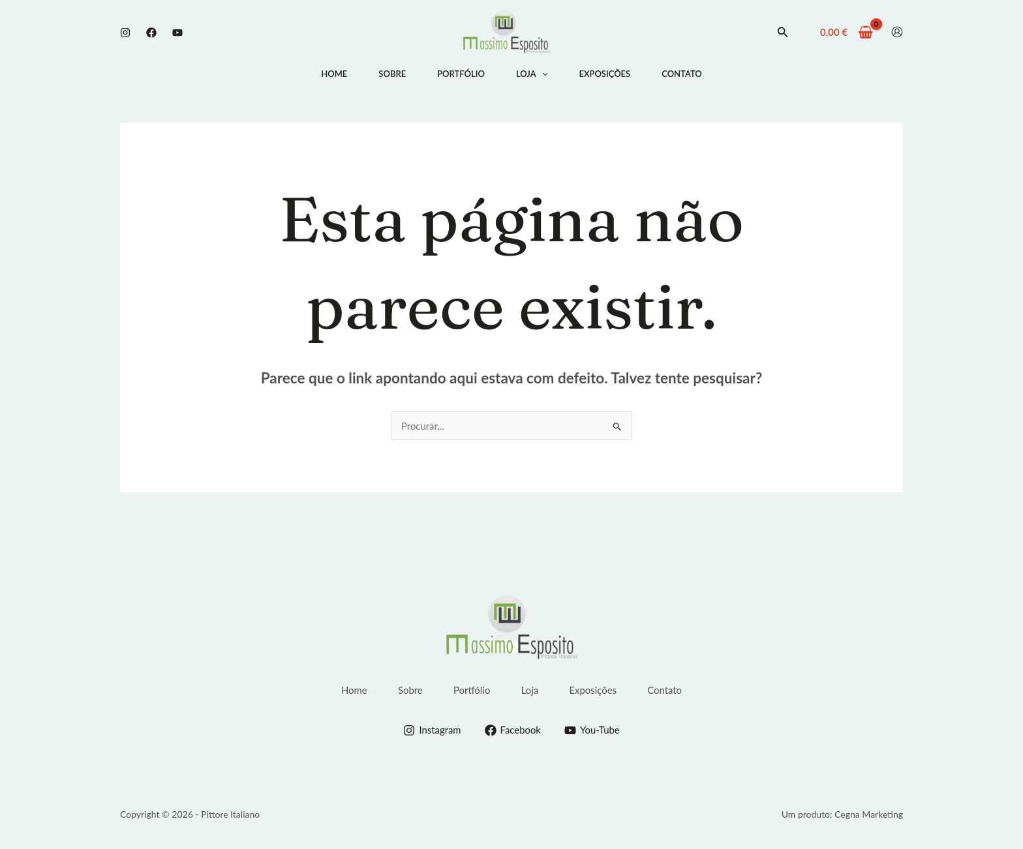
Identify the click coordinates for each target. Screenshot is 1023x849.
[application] (542, 73)
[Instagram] (125, 32)
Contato (682, 73)
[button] (783, 31)
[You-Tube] (592, 730)
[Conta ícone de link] (897, 32)
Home (334, 73)
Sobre (392, 73)
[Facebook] (151, 32)
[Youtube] (177, 32)
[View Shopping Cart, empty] (846, 32)
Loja (531, 73)
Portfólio (461, 73)
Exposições (604, 73)
